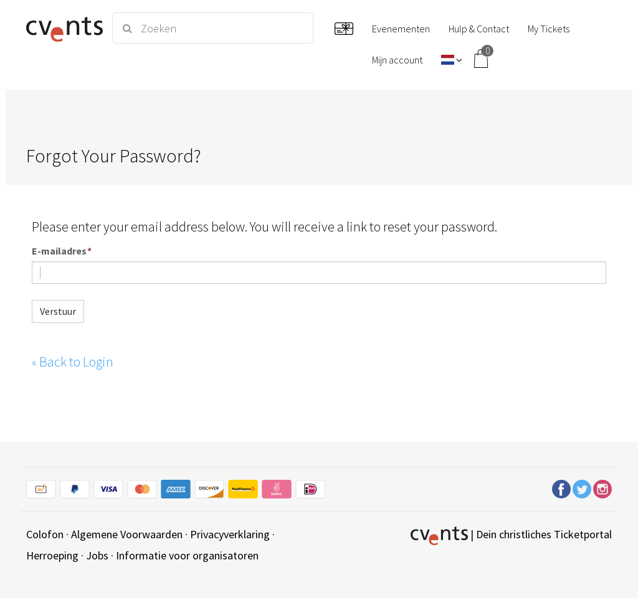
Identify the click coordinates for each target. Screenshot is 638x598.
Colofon (45, 534)
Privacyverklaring (230, 534)
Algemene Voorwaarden (127, 534)
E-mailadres (59, 251)
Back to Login (72, 361)
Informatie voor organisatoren (187, 555)
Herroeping (52, 555)
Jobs (97, 555)
